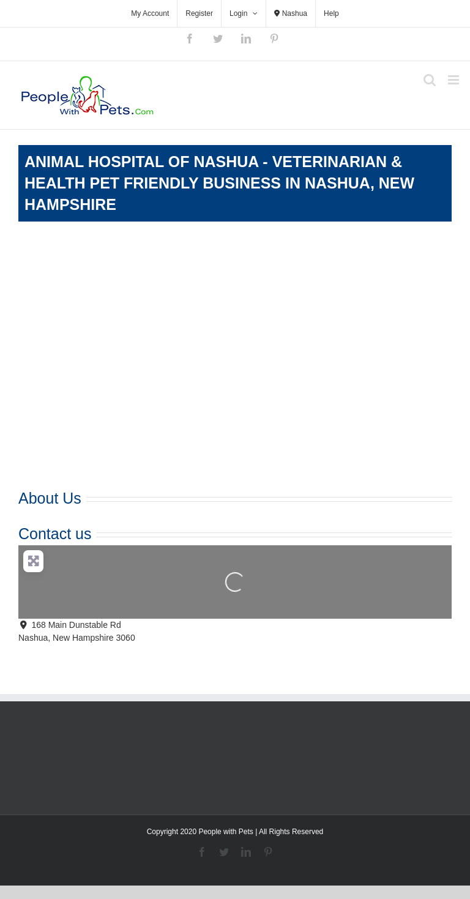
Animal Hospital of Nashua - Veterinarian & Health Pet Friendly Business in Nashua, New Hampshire (219, 183)
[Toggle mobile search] (429, 79)
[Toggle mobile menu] (454, 79)
